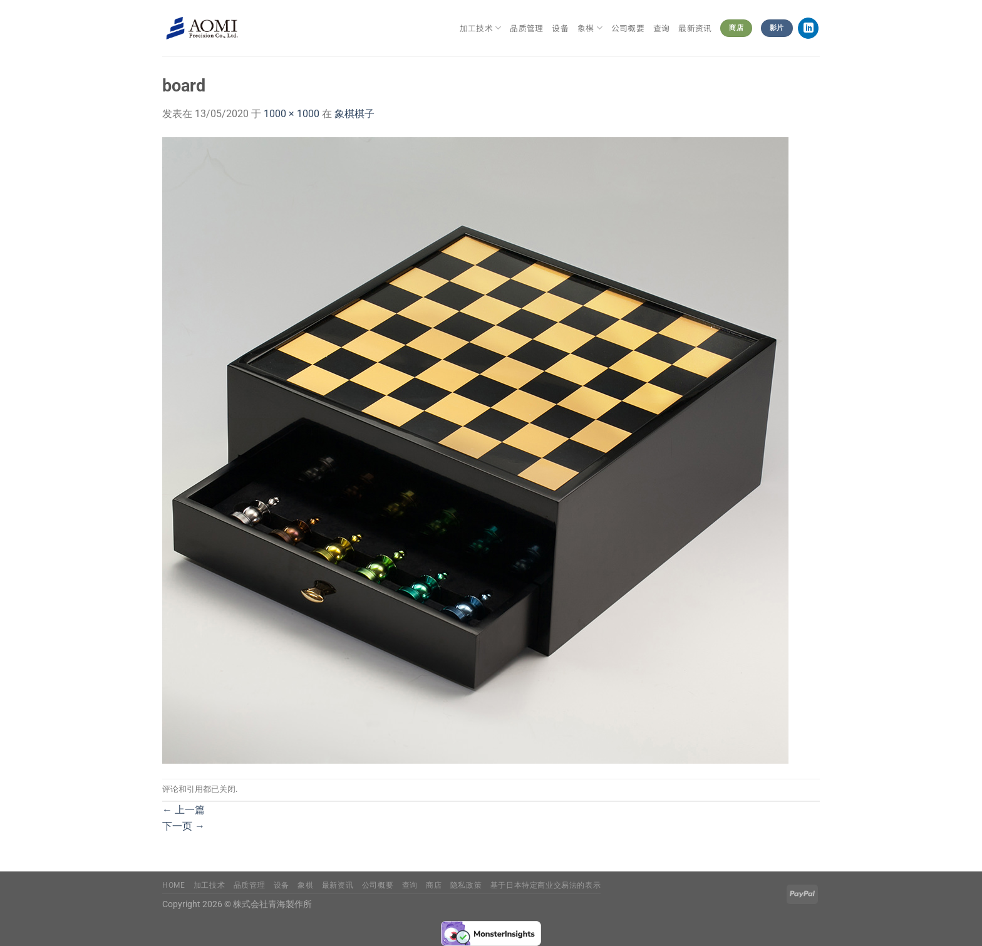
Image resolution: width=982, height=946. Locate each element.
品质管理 (526, 28)
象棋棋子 (354, 114)
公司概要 (627, 28)
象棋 (589, 28)
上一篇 (183, 810)
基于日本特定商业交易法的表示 (545, 885)
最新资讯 (694, 28)
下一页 (183, 826)
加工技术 (480, 28)
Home (173, 885)
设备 (560, 28)
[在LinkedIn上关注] (808, 28)
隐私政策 (466, 885)
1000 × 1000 (291, 114)
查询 (661, 28)
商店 (434, 885)
